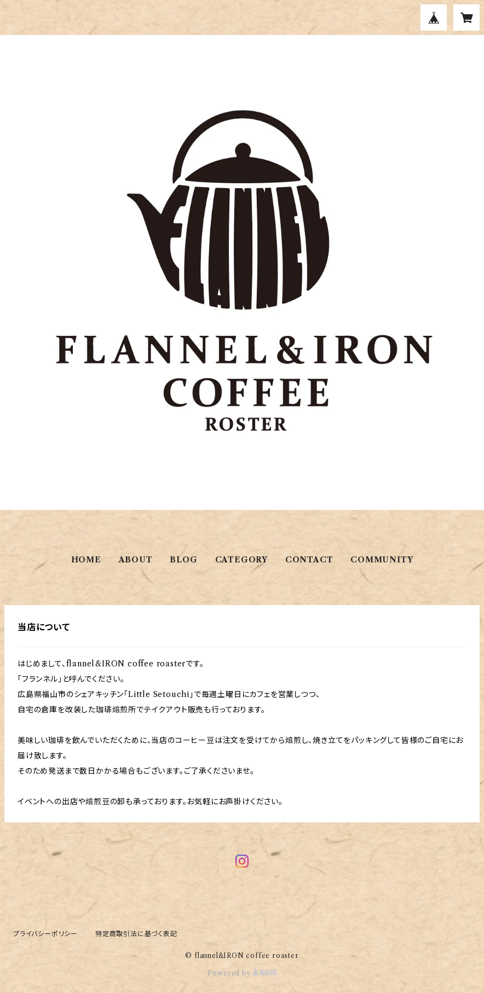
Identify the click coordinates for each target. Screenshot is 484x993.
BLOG (183, 560)
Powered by (242, 973)
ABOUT (136, 560)
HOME (86, 560)
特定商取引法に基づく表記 (136, 934)
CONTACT (309, 560)
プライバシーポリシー (45, 934)
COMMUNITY (381, 560)
